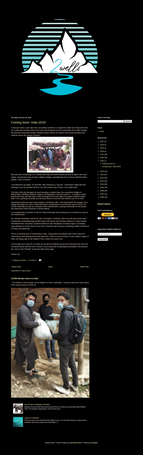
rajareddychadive (75, 443)
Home (50, 267)
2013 (102, 175)
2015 (102, 161)
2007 (102, 194)
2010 (102, 184)
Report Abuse (104, 204)
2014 (102, 171)
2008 (102, 191)
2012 (102, 178)
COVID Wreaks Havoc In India (24, 278)
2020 (102, 145)
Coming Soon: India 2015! (28, 122)
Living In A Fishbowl (31, 418)
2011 (102, 181)
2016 (102, 158)
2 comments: (32, 260)
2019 (102, 148)
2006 (102, 197)
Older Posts (84, 267)
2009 (102, 188)
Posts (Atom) (26, 271)
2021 (102, 141)
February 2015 (107, 164)
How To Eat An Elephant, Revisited (37, 405)
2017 (102, 154)
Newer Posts (16, 267)
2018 (102, 151)
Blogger (95, 443)
